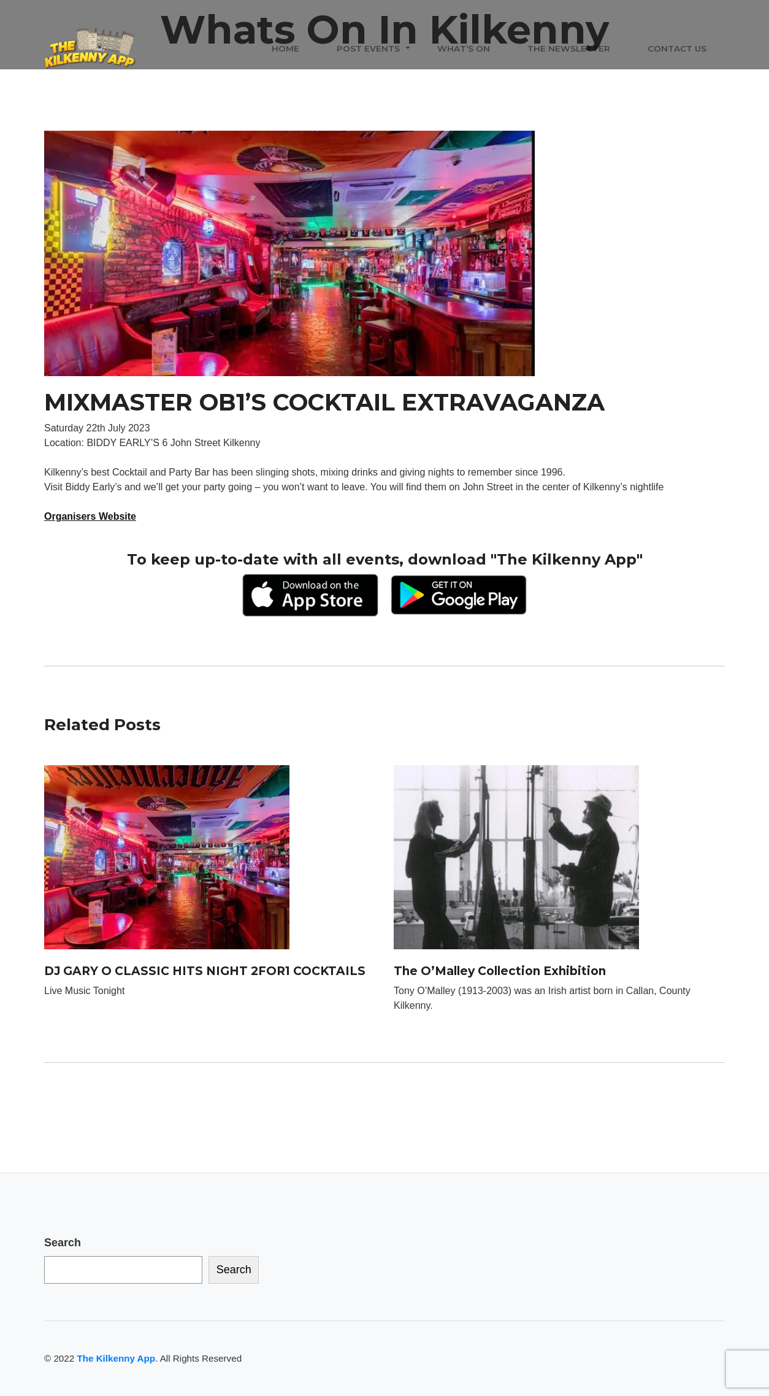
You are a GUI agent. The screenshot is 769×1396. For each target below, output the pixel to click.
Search (62, 1242)
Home (285, 48)
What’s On (463, 48)
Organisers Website (90, 516)
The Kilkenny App (116, 1358)
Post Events (368, 48)
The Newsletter (568, 48)
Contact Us (677, 48)
